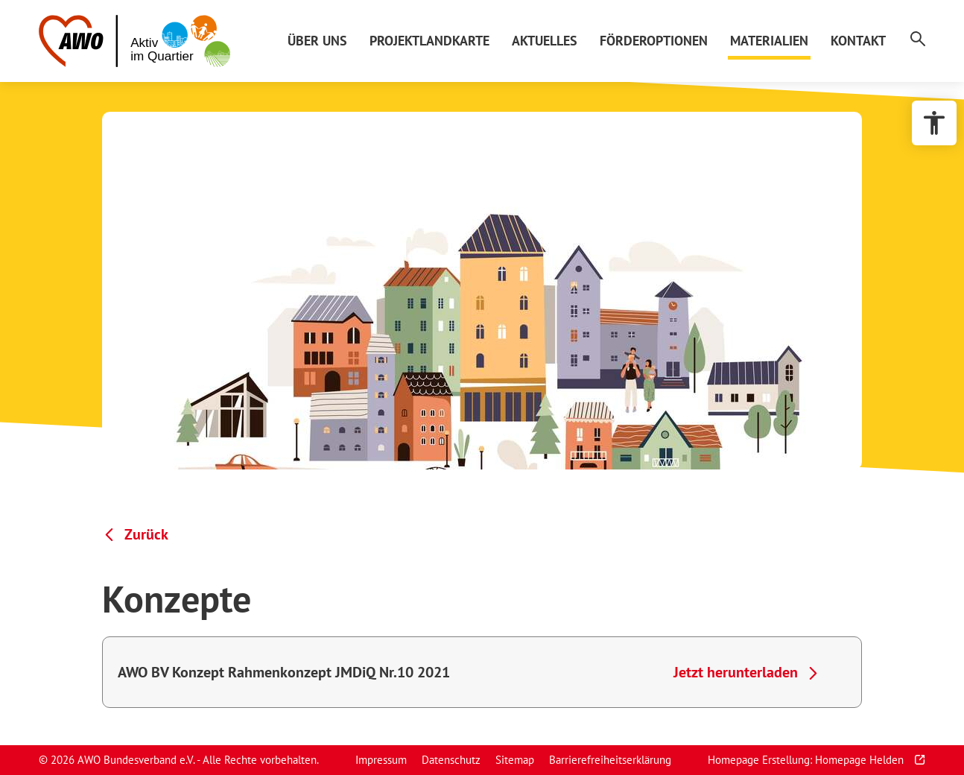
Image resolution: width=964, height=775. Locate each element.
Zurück (146, 534)
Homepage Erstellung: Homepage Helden (807, 760)
